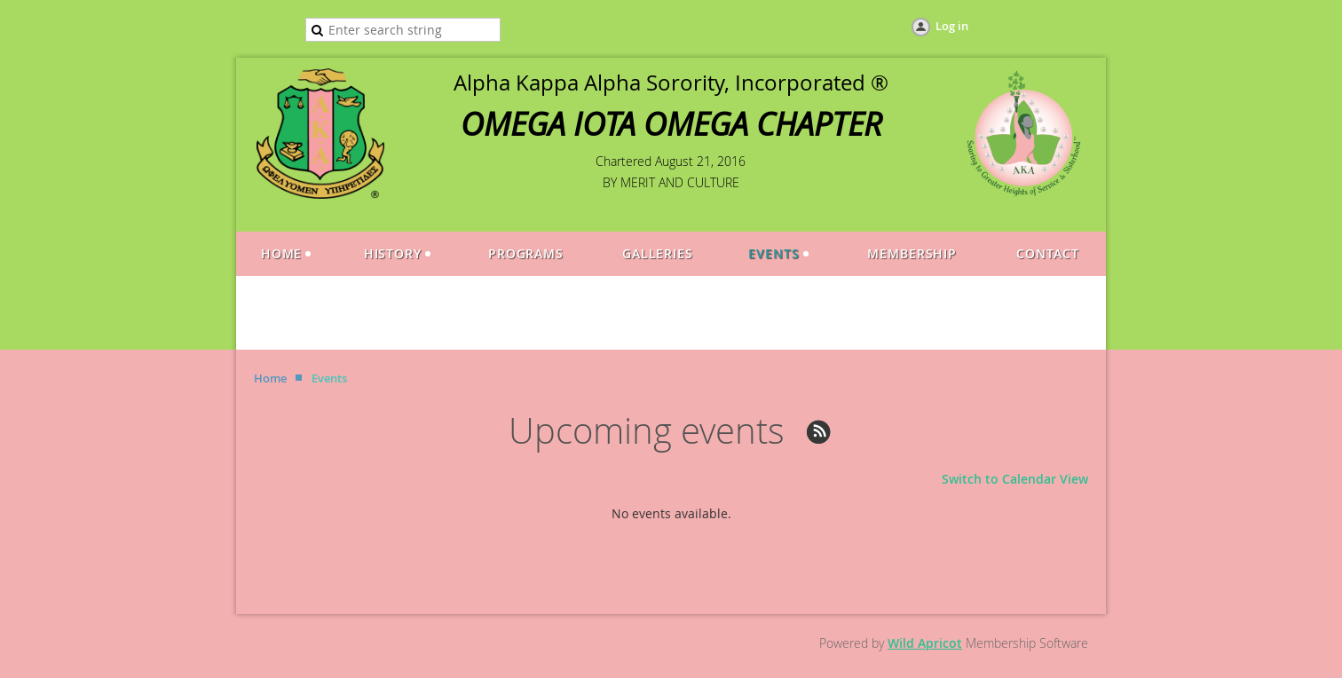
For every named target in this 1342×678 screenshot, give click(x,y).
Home (270, 378)
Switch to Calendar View (1015, 478)
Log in (951, 26)
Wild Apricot (925, 643)
